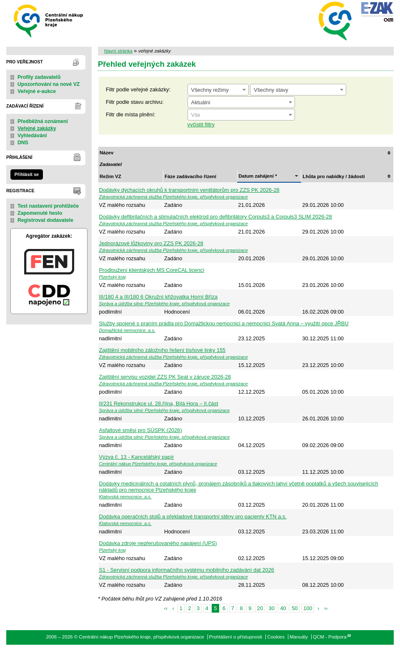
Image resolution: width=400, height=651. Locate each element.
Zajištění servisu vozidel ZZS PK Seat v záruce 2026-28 (165, 377)
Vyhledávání (32, 135)
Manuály (299, 636)
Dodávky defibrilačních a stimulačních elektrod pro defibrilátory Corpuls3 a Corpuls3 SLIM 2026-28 (215, 217)
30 (272, 608)
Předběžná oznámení (43, 121)
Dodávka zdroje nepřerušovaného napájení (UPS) (158, 543)
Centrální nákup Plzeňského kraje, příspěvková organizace (49, 20)
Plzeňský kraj (112, 276)
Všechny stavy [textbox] (271, 90)
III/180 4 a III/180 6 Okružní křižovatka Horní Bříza (158, 297)
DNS (23, 143)
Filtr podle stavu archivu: (135, 102)
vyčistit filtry (201, 124)
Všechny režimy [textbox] (210, 90)
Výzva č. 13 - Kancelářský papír (136, 457)
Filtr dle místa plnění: (130, 114)
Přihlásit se (27, 174)
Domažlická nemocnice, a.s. (127, 330)
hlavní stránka (118, 50)
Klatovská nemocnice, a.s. (125, 496)
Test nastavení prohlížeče (48, 206)
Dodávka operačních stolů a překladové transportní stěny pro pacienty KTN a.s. (193, 516)
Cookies (276, 636)
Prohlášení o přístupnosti (235, 636)
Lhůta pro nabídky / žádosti (333, 176)
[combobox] (218, 90)
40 (283, 608)
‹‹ (166, 608)
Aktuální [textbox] (200, 102)
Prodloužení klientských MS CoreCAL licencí (152, 270)
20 (260, 608)
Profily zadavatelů (39, 77)
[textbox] (241, 115)
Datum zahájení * (258, 175)
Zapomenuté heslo (40, 213)
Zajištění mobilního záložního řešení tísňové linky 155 (162, 350)
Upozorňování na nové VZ (49, 84)
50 (295, 608)
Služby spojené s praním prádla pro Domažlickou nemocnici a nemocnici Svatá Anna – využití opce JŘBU (224, 323)
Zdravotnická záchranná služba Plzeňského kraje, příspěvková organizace (173, 196)
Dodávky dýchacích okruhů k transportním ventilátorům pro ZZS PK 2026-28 (189, 190)
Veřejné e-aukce (37, 91)
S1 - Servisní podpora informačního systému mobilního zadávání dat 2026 (186, 570)
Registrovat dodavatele (45, 220)
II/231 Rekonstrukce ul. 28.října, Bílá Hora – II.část (158, 403)
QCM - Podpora (330, 636)
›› (326, 608)
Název (106, 152)
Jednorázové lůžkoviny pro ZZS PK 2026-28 (151, 243)
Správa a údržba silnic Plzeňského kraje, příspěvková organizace (164, 303)
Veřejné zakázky (37, 128)
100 (307, 608)
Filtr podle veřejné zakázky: (138, 89)
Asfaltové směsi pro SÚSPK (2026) (140, 430)
